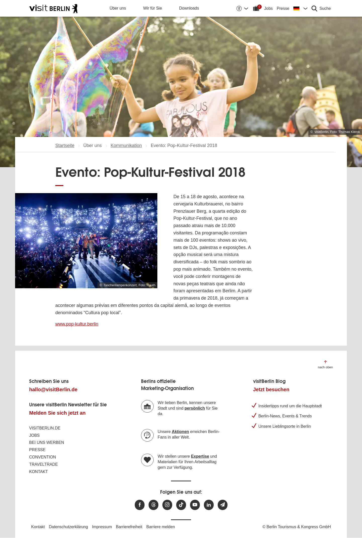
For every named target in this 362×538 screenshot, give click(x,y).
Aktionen (180, 431)
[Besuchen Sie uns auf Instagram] (167, 505)
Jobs (268, 8)
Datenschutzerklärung (68, 527)
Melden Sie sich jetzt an (57, 413)
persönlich (195, 408)
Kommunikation (126, 145)
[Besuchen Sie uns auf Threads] (153, 505)
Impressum (102, 527)
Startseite (64, 145)
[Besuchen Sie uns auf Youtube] (195, 505)
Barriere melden (160, 527)
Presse (283, 8)
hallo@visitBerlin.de (53, 389)
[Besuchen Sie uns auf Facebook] (140, 505)
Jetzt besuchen (271, 389)
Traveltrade (43, 464)
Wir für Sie (152, 8)
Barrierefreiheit (129, 527)
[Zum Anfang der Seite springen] (325, 364)
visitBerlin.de (44, 428)
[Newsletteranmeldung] (223, 505)
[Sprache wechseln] (300, 8)
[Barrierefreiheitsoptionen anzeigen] (242, 8)
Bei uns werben (46, 442)
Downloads (189, 8)
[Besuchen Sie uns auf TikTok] (181, 505)
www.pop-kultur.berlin (76, 324)
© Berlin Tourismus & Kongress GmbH (296, 527)
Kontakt (38, 472)
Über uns (118, 8)
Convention (42, 457)
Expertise (200, 456)
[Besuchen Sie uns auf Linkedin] (209, 505)
